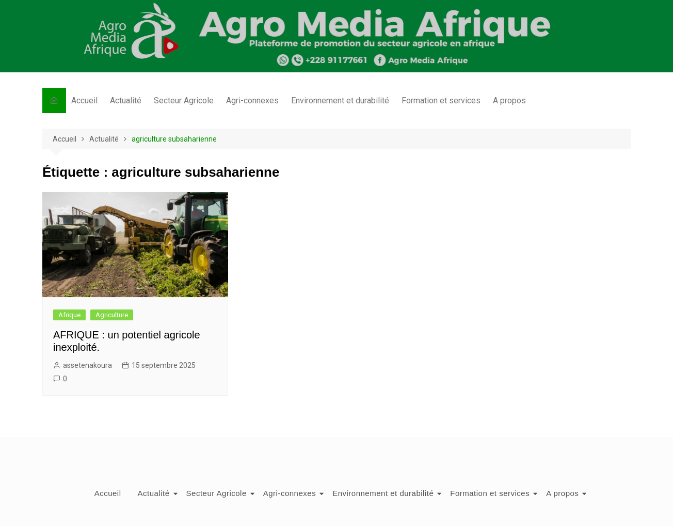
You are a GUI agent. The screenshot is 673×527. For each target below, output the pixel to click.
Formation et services (441, 100)
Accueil (84, 100)
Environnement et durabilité (340, 100)
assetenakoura (87, 365)
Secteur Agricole (184, 100)
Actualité (125, 100)
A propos (509, 100)
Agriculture (111, 315)
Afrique (69, 315)
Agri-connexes (252, 100)
